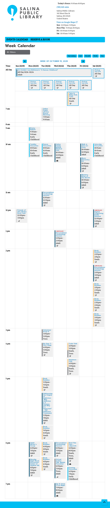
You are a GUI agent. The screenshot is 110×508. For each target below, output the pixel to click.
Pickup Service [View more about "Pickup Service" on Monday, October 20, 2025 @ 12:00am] (34, 82)
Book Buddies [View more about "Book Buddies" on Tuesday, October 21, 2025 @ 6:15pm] (46, 458)
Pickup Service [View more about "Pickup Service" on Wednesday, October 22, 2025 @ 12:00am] (59, 82)
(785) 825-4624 (63, 7)
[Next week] (83, 61)
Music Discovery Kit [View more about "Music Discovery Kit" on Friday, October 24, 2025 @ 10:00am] (85, 159)
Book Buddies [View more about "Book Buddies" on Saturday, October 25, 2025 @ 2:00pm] (97, 251)
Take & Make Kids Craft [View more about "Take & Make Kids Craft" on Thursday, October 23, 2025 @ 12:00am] (73, 95)
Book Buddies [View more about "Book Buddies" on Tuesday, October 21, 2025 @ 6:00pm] (46, 443)
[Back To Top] (104, 502)
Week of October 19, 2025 (54, 61)
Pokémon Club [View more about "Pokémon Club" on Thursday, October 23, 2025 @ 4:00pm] (72, 360)
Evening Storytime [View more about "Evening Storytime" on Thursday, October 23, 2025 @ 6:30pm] (73, 468)
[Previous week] (25, 61)
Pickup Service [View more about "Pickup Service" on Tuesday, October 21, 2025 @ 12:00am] (46, 82)
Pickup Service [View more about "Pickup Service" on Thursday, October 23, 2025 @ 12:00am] (72, 82)
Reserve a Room (40, 39)
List (80, 56)
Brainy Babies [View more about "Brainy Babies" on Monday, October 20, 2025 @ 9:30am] (33, 128)
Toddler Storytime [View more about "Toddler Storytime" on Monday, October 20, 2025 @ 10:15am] (34, 145)
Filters (12, 52)
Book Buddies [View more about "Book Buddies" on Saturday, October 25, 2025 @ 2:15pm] (97, 284)
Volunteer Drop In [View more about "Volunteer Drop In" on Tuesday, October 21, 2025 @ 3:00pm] (47, 330)
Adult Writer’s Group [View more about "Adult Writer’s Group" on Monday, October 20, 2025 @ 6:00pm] (33, 444)
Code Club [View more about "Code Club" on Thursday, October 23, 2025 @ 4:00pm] (73, 343)
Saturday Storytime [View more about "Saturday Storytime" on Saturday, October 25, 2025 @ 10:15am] (98, 145)
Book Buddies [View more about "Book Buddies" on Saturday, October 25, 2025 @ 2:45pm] (97, 314)
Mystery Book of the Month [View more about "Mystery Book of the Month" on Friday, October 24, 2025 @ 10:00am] (86, 176)
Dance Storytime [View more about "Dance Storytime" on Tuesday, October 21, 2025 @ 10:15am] (47, 145)
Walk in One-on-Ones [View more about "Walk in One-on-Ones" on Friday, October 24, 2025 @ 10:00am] (85, 146)
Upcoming (72, 56)
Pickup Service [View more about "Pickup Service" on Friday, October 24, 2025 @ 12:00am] (85, 82)
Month (87, 56)
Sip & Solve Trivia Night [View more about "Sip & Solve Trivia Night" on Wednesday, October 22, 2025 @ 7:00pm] (60, 484)
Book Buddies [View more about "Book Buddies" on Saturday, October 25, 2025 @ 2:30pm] (97, 299)
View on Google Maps (66, 22)
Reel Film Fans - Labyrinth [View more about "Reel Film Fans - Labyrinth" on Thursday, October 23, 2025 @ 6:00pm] (72, 444)
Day (102, 56)
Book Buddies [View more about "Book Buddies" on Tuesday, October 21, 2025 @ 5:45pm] (46, 427)
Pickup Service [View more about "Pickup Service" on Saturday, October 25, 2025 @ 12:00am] (98, 70)
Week (95, 56)
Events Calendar (17, 39)
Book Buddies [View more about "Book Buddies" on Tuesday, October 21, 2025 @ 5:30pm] (46, 379)
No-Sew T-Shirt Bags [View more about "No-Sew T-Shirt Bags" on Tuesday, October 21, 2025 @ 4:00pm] (47, 344)
